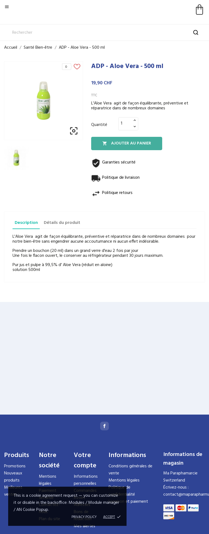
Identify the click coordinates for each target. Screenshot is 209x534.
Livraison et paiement (128, 501)
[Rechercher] (104, 33)
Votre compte (85, 460)
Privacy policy (84, 517)
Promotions (15, 466)
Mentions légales (47, 480)
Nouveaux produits (13, 477)
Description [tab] (26, 222)
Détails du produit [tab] (62, 222)
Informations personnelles (86, 480)
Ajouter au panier (126, 143)
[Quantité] (125, 123)
